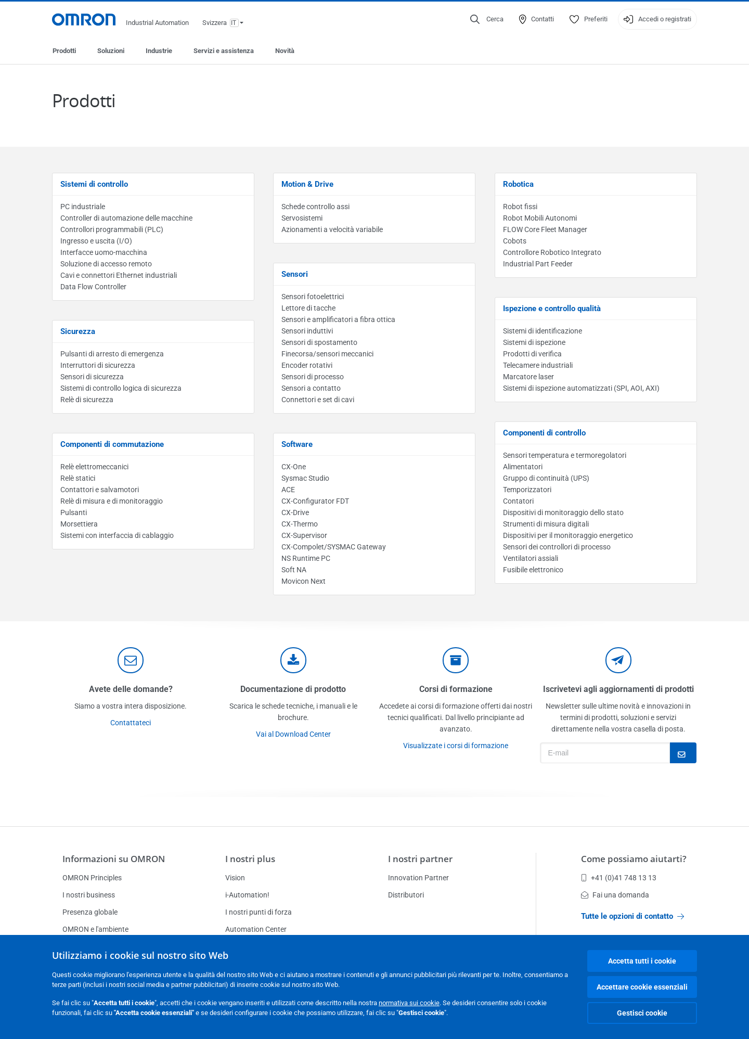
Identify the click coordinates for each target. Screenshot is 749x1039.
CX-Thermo (299, 524)
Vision (235, 878)
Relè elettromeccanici (94, 467)
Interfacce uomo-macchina (103, 252)
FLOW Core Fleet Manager (545, 229)
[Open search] (487, 19)
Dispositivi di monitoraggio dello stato (563, 512)
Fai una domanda (615, 895)
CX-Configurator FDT (315, 501)
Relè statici (77, 478)
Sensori (294, 274)
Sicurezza (77, 331)
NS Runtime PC (305, 558)
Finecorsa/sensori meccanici (327, 354)
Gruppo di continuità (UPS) (546, 478)
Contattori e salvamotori (99, 489)
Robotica (518, 184)
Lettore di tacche (308, 308)
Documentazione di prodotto (293, 689)
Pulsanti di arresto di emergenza (112, 354)
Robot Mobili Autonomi (540, 218)
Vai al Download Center (293, 734)
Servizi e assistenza (223, 51)
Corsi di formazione (456, 689)
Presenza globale (90, 912)
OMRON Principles (92, 878)
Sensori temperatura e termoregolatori (564, 455)
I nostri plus (250, 859)
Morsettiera (79, 524)
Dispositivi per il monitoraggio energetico (568, 535)
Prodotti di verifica (532, 354)
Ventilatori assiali (530, 558)
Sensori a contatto (311, 388)
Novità (284, 51)
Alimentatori (523, 467)
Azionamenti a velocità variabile (332, 229)
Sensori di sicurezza (92, 377)
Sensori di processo (312, 377)
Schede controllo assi (315, 206)
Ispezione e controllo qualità (552, 308)
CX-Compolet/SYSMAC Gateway (333, 547)
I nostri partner (420, 859)
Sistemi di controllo (94, 184)
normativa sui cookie (409, 1003)
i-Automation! (247, 895)
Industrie (159, 51)
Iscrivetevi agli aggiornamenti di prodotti (618, 689)
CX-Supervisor (304, 535)
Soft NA (293, 570)
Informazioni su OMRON (113, 859)
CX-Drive (295, 512)
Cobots (514, 241)
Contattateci (130, 723)
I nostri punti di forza (258, 912)
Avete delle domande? (131, 689)
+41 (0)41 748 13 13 (618, 878)
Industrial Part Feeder (538, 264)
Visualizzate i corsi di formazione (455, 745)
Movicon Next (303, 581)
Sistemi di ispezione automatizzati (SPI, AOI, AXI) (581, 388)
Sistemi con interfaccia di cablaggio (117, 535)
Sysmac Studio (305, 478)
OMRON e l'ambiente (95, 929)
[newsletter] (618, 660)
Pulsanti (73, 512)
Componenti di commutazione (112, 444)
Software (297, 444)
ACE (288, 489)
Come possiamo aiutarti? (634, 859)
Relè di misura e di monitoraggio (111, 501)
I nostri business (88, 895)
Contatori (518, 501)
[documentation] (293, 660)
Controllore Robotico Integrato (552, 252)
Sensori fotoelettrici (312, 296)
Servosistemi (301, 218)
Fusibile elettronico (533, 570)
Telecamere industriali (538, 365)
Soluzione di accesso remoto (106, 264)
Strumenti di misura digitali (546, 524)
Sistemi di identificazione (542, 331)
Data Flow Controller (93, 287)
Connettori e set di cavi (317, 399)
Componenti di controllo (544, 433)
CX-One (293, 467)
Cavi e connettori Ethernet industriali (118, 275)
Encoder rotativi (306, 365)
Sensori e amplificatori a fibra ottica (338, 319)
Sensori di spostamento (319, 342)
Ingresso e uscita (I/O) (96, 241)
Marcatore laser (528, 377)
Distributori (406, 895)
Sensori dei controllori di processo (557, 547)
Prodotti (64, 51)
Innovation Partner (418, 878)
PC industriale (82, 206)
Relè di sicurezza (86, 399)
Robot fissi (520, 206)
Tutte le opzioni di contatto (632, 916)
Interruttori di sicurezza (97, 365)
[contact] (131, 660)
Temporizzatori (527, 489)
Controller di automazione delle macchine (126, 218)
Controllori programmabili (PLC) (111, 229)
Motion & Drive (307, 184)
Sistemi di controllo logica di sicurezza (121, 388)
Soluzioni (110, 51)
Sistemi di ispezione (534, 342)
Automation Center (256, 929)
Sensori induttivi (307, 331)
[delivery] (456, 660)
